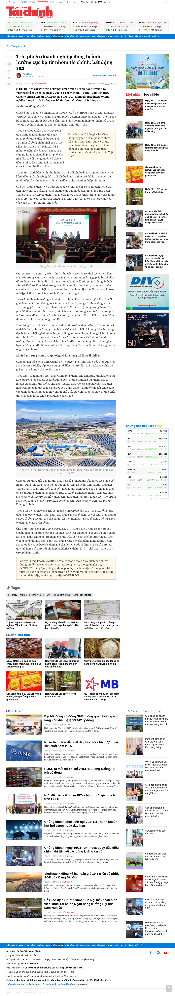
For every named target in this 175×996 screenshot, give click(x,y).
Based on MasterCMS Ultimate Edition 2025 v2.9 (29, 992)
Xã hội (130, 37)
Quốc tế (155, 37)
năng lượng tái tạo (82, 594)
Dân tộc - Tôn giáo (143, 37)
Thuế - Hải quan (43, 37)
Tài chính (31, 37)
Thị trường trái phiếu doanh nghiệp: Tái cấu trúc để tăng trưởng (21, 625)
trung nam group (62, 594)
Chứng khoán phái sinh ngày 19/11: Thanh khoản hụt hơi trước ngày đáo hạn (80, 823)
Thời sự (14, 37)
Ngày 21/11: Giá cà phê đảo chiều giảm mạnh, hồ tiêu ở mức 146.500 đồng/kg (23, 664)
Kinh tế (22, 37)
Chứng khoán (57, 37)
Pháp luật (114, 37)
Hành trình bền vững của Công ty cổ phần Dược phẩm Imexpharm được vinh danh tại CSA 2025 (156, 928)
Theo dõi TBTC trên (96, 83)
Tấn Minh (27, 74)
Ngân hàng (69, 37)
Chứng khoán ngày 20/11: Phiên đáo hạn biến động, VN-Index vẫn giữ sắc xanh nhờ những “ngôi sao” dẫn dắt (156, 261)
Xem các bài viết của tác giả (104, 75)
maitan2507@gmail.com (33, 76)
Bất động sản (103, 37)
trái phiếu (12, 594)
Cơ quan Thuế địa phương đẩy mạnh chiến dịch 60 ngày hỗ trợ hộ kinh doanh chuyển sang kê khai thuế (156, 217)
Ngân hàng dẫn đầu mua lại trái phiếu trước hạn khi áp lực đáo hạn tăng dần (62, 625)
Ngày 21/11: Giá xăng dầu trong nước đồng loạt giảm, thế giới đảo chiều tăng (62, 664)
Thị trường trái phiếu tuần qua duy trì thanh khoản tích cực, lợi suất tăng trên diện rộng (101, 625)
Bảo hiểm (80, 37)
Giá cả (123, 37)
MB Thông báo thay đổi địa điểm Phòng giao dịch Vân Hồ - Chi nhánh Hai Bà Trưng (101, 697)
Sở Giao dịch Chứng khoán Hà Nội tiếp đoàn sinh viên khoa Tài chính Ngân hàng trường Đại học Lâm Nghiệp (80, 903)
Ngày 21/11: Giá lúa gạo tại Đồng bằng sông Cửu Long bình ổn (156, 148)
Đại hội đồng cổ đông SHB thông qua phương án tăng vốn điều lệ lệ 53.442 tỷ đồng (80, 718)
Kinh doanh (90, 37)
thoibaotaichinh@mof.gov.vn (66, 2)
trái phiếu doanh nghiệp (32, 594)
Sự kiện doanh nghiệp (145, 711)
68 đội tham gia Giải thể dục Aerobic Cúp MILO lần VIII (155, 856)
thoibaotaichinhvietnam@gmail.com (58, 976)
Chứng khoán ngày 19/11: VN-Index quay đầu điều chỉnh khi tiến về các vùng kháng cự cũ (81, 849)
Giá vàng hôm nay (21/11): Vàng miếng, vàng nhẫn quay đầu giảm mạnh (23, 697)
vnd (49, 594)
